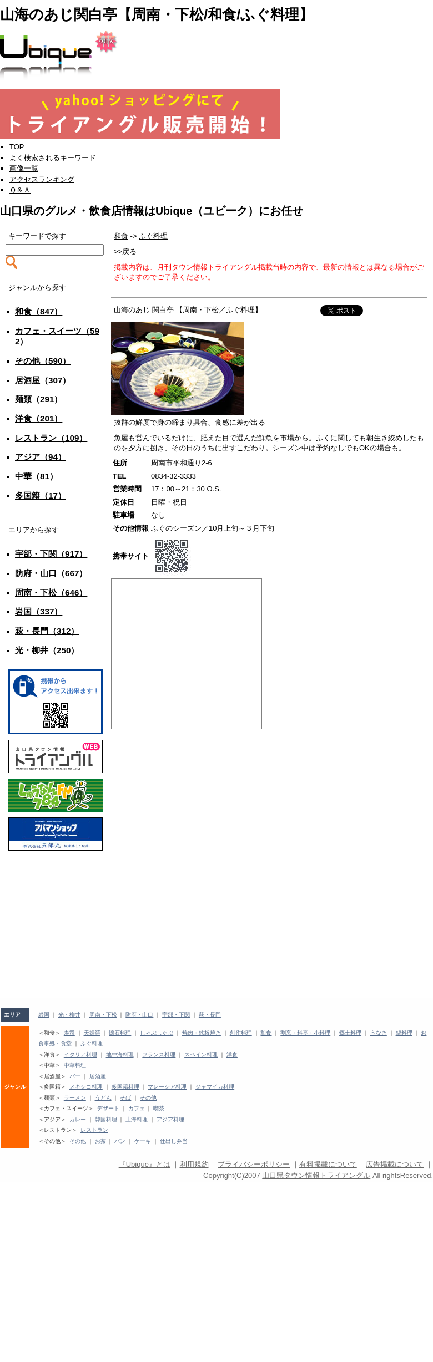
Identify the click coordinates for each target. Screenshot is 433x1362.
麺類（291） (38, 399)
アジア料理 (170, 1119)
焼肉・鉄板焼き (201, 1033)
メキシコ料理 (86, 1087)
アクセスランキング (41, 179)
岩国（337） (38, 611)
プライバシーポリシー (254, 1164)
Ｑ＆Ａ (20, 190)
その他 (148, 1098)
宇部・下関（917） (51, 553)
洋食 (232, 1054)
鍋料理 (404, 1033)
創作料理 (241, 1033)
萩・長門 (210, 1015)
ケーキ (142, 1141)
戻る (129, 251)
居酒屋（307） (43, 380)
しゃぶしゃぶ (156, 1033)
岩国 (43, 1015)
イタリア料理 (80, 1054)
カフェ (136, 1108)
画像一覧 (23, 168)
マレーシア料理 (167, 1087)
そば (125, 1098)
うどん (103, 1098)
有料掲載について (328, 1164)
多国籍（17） (40, 495)
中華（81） (36, 476)
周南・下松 (201, 310)
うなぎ (378, 1033)
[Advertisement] (55, 881)
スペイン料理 (201, 1054)
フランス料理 (158, 1054)
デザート (108, 1108)
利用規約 (194, 1164)
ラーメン (75, 1098)
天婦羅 (92, 1033)
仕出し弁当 (174, 1141)
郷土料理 (350, 1033)
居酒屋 (97, 1076)
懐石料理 (120, 1033)
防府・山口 (139, 1015)
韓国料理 (106, 1119)
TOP (16, 147)
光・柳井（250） (47, 650)
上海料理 (136, 1119)
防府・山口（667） (51, 573)
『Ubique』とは (144, 1164)
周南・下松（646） (51, 592)
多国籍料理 (125, 1087)
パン (119, 1141)
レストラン (94, 1130)
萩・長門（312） (47, 631)
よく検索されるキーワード (52, 158)
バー (74, 1076)
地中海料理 (120, 1054)
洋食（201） (38, 418)
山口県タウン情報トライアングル (316, 1175)
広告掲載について (395, 1164)
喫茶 (158, 1108)
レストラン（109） (51, 438)
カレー (77, 1119)
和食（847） (38, 311)
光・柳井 (69, 1015)
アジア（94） (40, 456)
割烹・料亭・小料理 (305, 1033)
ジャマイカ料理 (214, 1087)
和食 (121, 236)
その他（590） (43, 360)
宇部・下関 (176, 1015)
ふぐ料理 (153, 236)
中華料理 (75, 1065)
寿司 (69, 1033)
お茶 (100, 1141)
